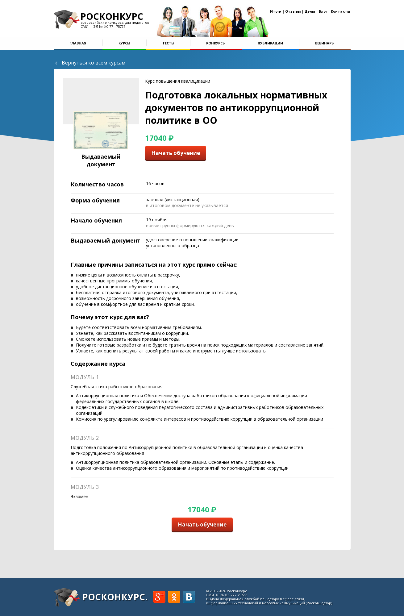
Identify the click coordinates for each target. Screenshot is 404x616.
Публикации (270, 43)
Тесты (168, 43)
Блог (323, 11)
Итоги (275, 11)
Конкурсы (216, 43)
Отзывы (293, 11)
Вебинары (325, 43)
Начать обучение (175, 152)
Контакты (340, 11)
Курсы (124, 43)
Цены (310, 11)
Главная (77, 43)
